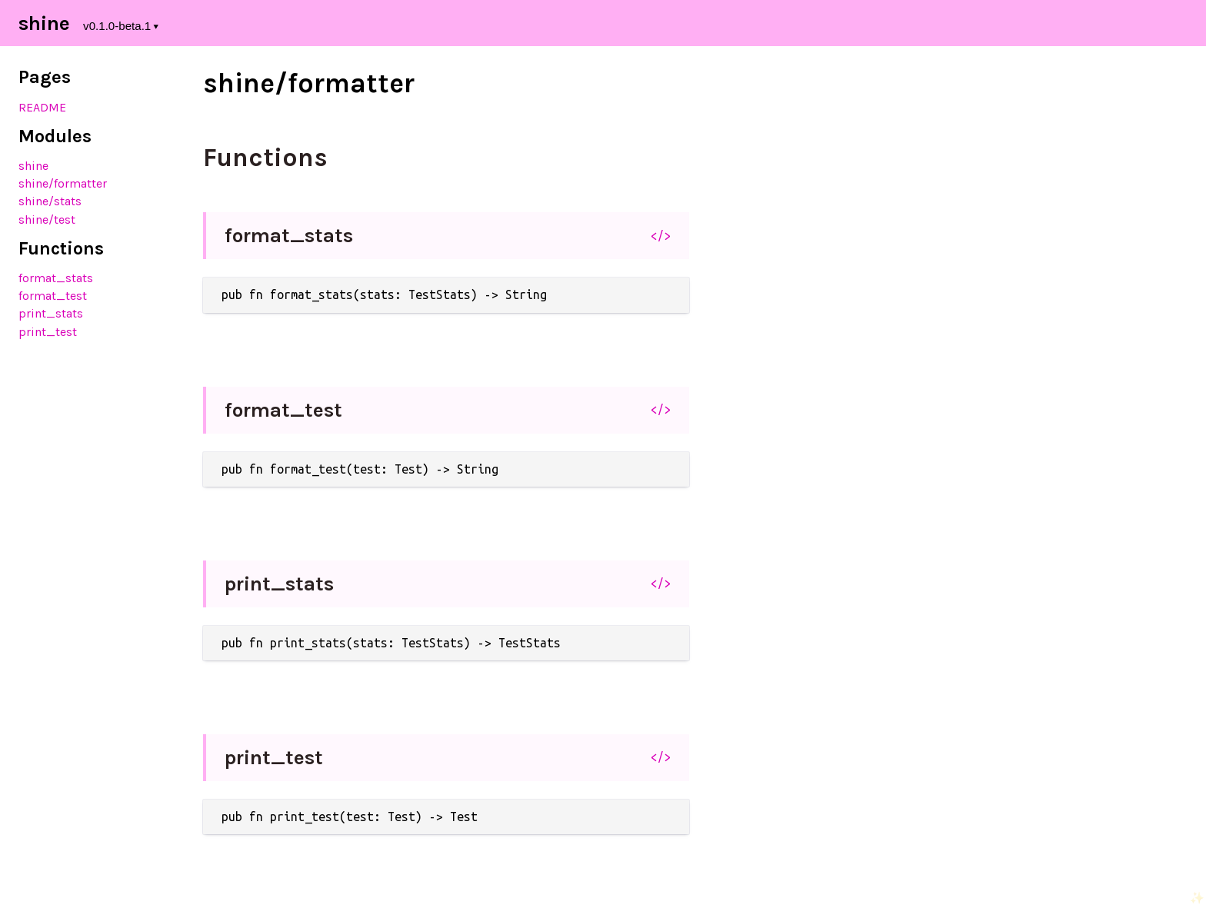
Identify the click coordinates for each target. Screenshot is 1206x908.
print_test (47, 331)
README (42, 107)
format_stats (55, 278)
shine (33, 165)
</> (661, 236)
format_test (52, 295)
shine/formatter (62, 183)
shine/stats (50, 201)
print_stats (50, 313)
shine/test (46, 219)
